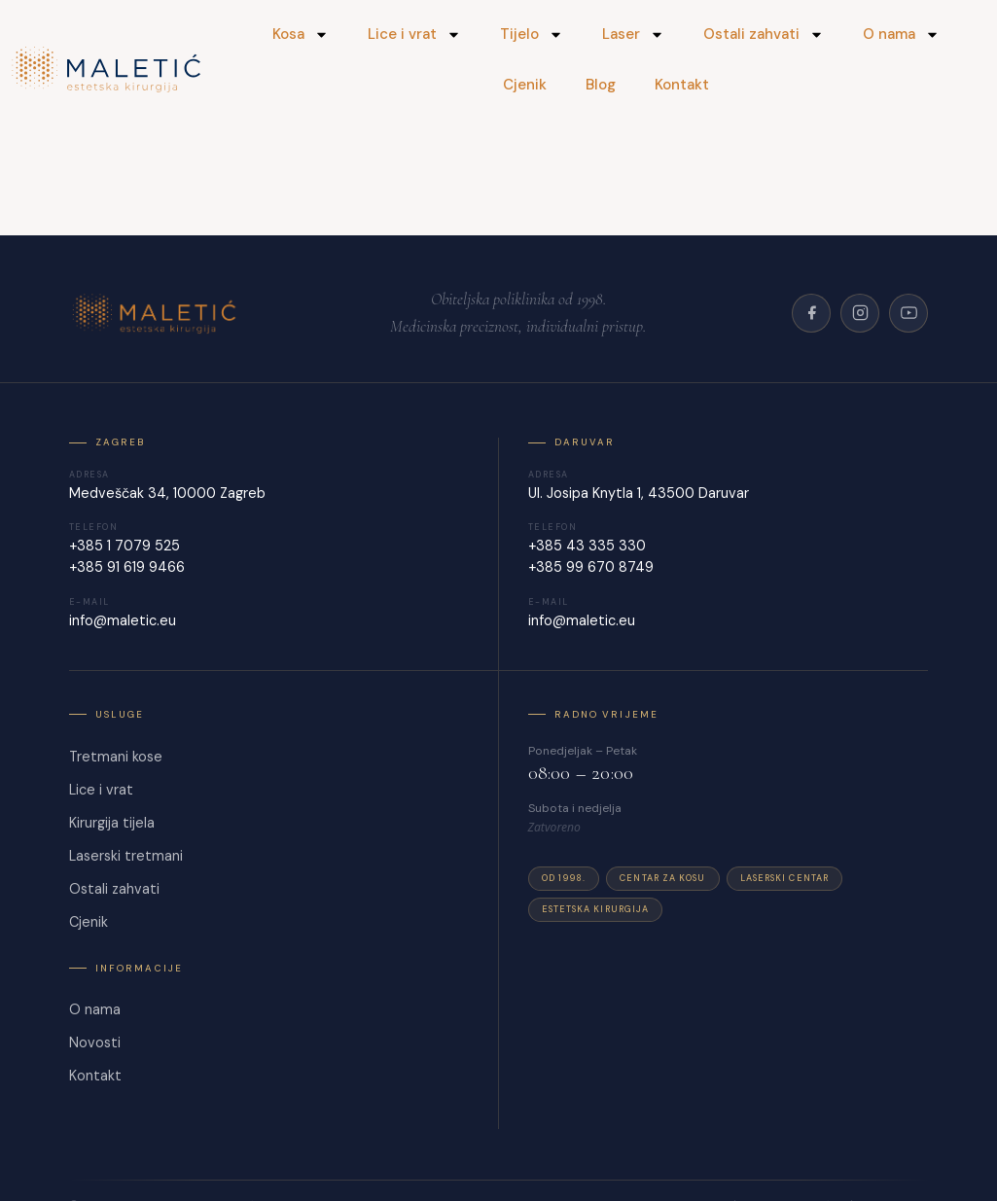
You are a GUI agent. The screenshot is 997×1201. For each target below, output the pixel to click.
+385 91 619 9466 (127, 567)
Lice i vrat (414, 35)
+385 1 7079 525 (124, 545)
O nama (901, 35)
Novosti (95, 1042)
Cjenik (525, 84)
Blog (601, 84)
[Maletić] (107, 69)
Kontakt (682, 84)
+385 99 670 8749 (591, 567)
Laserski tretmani (126, 856)
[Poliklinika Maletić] (157, 313)
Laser (633, 35)
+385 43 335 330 (587, 545)
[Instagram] (859, 313)
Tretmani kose (115, 756)
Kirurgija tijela (112, 822)
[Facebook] (811, 313)
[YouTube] (908, 313)
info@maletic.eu (122, 620)
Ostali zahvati (763, 35)
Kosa (300, 35)
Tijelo (531, 35)
